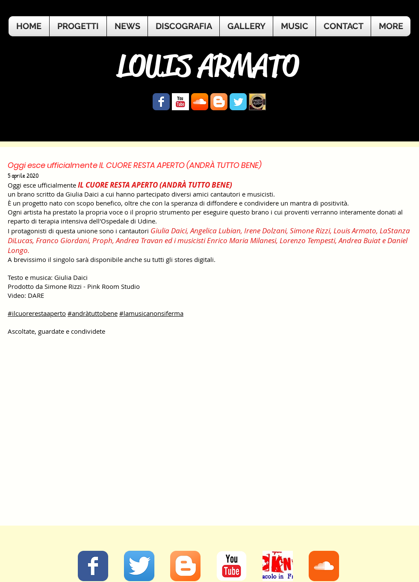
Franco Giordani (62, 240)
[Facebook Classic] (93, 566)
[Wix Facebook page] (161, 101)
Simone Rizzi (310, 230)
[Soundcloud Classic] (324, 566)
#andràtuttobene (93, 313)
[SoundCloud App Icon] (199, 101)
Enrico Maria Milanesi (241, 240)
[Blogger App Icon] (218, 101)
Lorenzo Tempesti (307, 240)
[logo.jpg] (257, 101)
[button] (390, 26)
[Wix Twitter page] (238, 101)
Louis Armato (354, 230)
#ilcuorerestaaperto (37, 313)
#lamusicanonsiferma (151, 313)
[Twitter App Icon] (139, 566)
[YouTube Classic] (231, 566)
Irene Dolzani (265, 230)
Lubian (229, 230)
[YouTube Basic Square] (180, 101)
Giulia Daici (168, 230)
